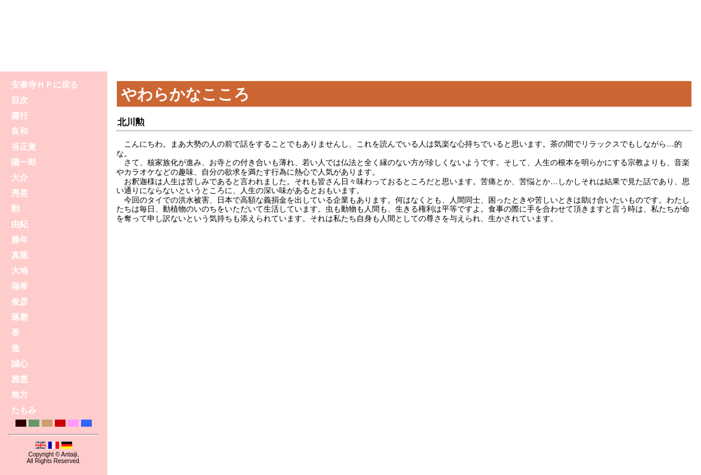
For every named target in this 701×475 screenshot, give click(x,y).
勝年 (19, 239)
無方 (19, 394)
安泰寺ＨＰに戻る (44, 84)
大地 (19, 270)
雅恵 (19, 379)
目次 (19, 100)
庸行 (19, 115)
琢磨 (19, 317)
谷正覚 (23, 146)
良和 (19, 131)
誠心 (19, 363)
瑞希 (19, 286)
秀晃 (19, 193)
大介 (19, 177)
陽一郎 (23, 162)
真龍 (19, 255)
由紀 (19, 224)
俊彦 (19, 301)
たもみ (23, 410)
